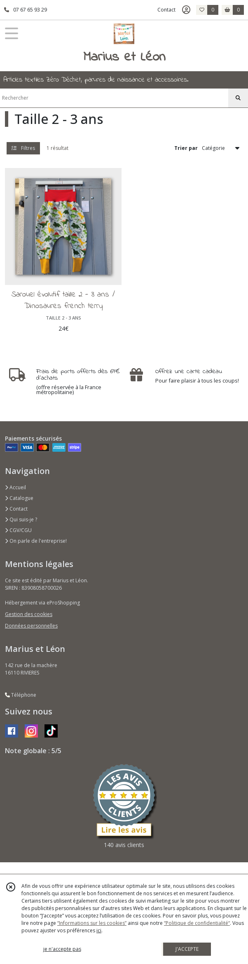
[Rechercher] (238, 98)
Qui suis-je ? (21, 519)
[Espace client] (186, 10)
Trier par (186, 148)
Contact (166, 9)
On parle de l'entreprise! (36, 540)
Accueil (15, 487)
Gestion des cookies (28, 614)
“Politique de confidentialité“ (197, 923)
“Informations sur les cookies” (91, 923)
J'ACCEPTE (187, 948)
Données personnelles (31, 625)
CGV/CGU (18, 530)
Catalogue (19, 498)
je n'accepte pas (62, 948)
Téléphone (20, 694)
